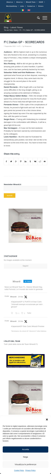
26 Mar (20, 321)
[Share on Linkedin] (25, 161)
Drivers (40, 6)
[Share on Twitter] (11, 161)
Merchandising (11, 6)
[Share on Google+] (16, 161)
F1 (20, 30)
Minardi (13, 297)
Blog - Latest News (13, 27)
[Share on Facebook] (6, 161)
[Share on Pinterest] (20, 161)
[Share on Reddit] (40, 161)
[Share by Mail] (44, 161)
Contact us (31, 6)
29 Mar (20, 297)
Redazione (28, 46)
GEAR (41, 2)
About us (9, 2)
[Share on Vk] (35, 161)
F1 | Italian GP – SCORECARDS (24, 42)
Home (16, 30)
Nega (25, 457)
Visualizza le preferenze (25, 464)
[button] (47, 419)
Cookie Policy (19, 470)
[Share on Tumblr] (30, 161)
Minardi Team (30, 2)
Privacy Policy (30, 470)
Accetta (25, 449)
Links (22, 6)
